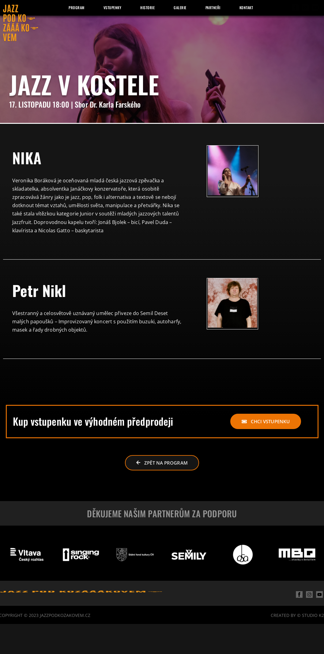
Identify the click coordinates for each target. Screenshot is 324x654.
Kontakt (246, 7)
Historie (147, 7)
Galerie (180, 7)
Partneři (212, 7)
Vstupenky (113, 7)
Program (77, 7)
